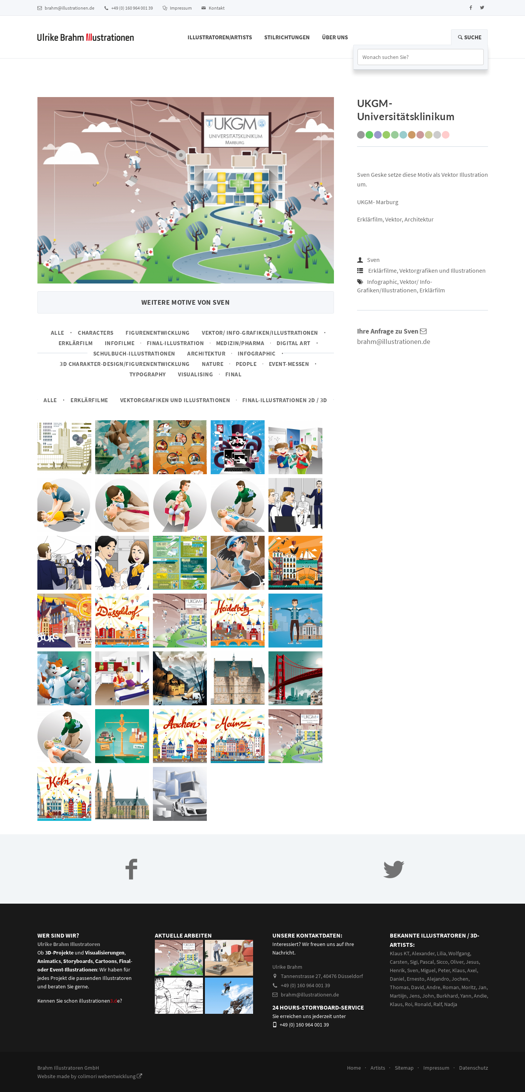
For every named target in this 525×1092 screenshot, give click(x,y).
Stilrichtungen (287, 37)
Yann (465, 995)
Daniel (397, 978)
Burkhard (447, 995)
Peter (444, 970)
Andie (480, 995)
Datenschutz (473, 1067)
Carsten (399, 961)
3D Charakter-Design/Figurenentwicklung (125, 363)
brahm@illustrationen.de (65, 8)
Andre (433, 987)
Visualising (195, 374)
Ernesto (415, 978)
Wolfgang (459, 953)
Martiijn (398, 995)
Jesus (472, 961)
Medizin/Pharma (240, 343)
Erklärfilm (76, 343)
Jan (482, 987)
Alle (57, 332)
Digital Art (293, 343)
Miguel (428, 970)
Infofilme (119, 343)
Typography (147, 374)
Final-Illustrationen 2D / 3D (284, 400)
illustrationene (99, 1000)
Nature (212, 363)
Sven (373, 259)
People (246, 363)
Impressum (177, 8)
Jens (414, 995)
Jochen (459, 978)
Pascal (427, 961)
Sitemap (404, 1067)
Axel (472, 970)
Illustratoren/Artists (220, 37)
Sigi (414, 961)
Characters (96, 332)
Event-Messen (289, 363)
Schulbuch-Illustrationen (134, 353)
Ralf (437, 1004)
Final (233, 374)
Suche (469, 37)
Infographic (257, 353)
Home (354, 1067)
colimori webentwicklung (110, 1076)
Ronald (422, 1004)
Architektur (206, 353)
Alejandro (438, 978)
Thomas (399, 987)
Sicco (442, 961)
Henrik (397, 970)
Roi (408, 1004)
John (428, 995)
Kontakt (213, 8)
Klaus (458, 970)
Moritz (468, 987)
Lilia (441, 953)
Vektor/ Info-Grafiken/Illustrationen (260, 332)
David (417, 987)
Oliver (456, 961)
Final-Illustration (175, 343)
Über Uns (335, 37)
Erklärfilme (89, 400)
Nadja (450, 1004)
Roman (451, 987)
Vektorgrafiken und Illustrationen (175, 400)
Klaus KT (399, 953)
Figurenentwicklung (158, 332)
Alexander (423, 953)
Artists (378, 1067)
